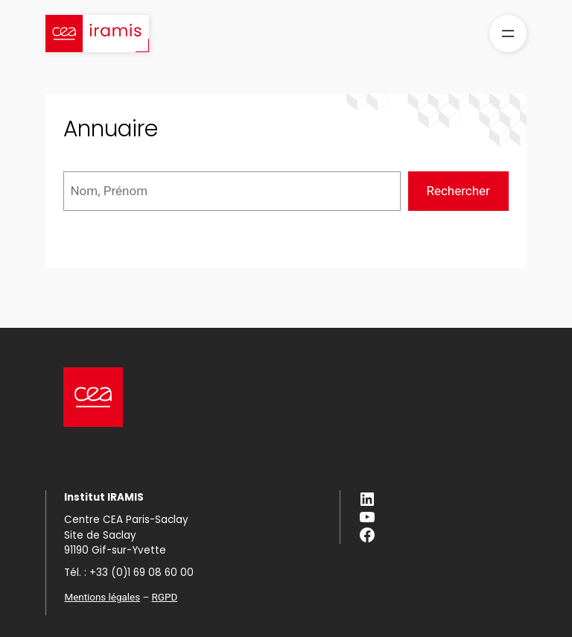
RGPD (165, 597)
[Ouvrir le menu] (508, 33)
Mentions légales (102, 597)
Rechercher (457, 190)
